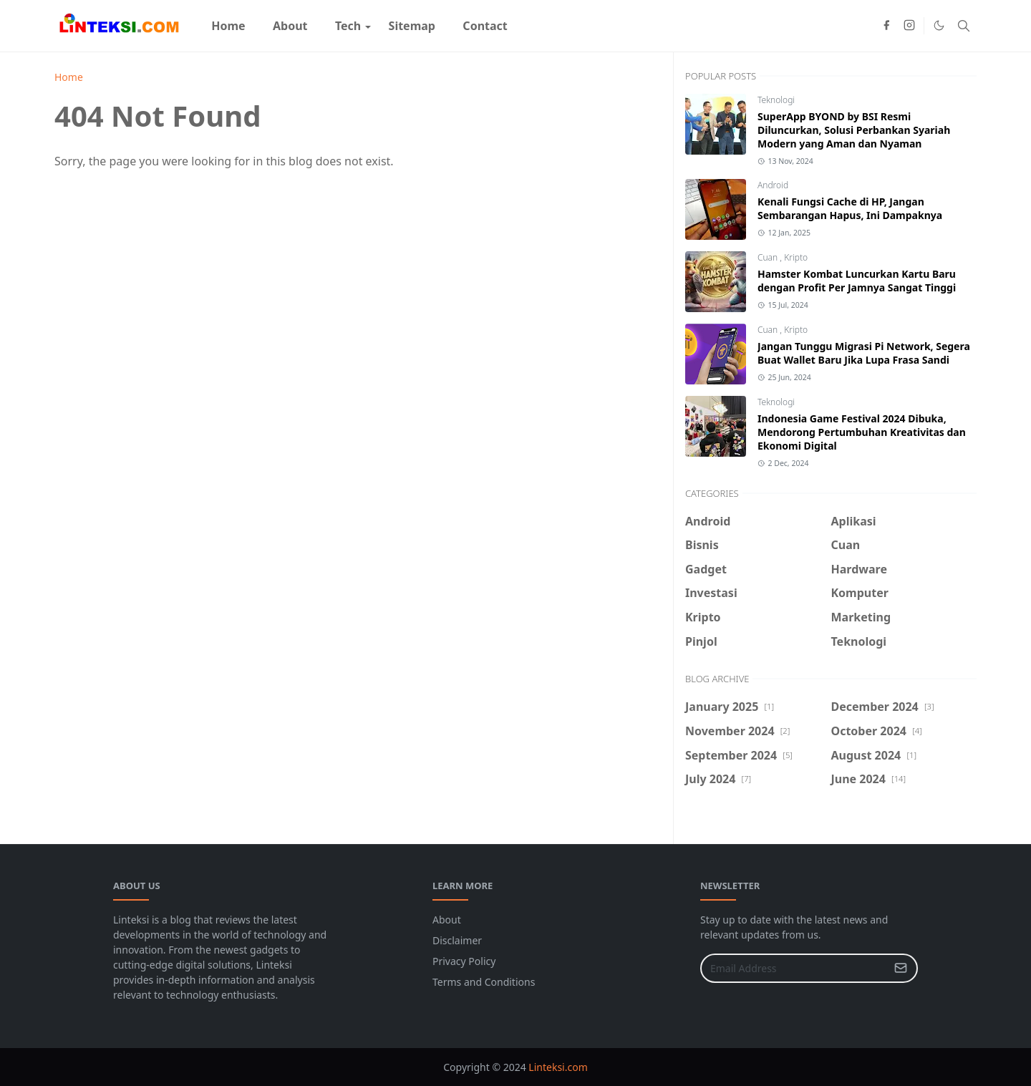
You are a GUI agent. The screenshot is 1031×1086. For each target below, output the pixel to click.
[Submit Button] (900, 968)
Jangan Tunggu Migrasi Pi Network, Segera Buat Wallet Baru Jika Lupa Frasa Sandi (863, 353)
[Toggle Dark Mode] (939, 25)
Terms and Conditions (483, 982)
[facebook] (886, 25)
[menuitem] (228, 26)
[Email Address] (794, 968)
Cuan (768, 257)
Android (772, 185)
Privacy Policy (463, 961)
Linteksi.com (557, 1067)
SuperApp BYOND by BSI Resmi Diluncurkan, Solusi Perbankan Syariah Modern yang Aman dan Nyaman (853, 130)
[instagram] (909, 25)
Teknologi (776, 100)
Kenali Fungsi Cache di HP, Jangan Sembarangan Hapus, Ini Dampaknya (849, 208)
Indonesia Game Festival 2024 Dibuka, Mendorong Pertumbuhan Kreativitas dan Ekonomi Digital (861, 432)
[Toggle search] (964, 26)
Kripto (796, 257)
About (446, 919)
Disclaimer (457, 940)
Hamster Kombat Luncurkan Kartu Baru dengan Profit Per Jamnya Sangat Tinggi (856, 280)
